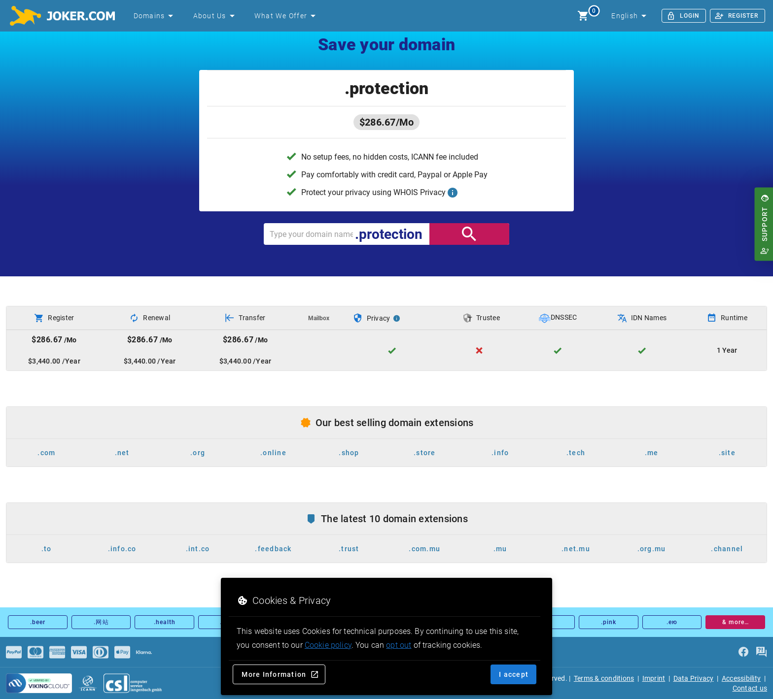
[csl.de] (133, 683)
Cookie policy (328, 645)
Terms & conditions (604, 678)
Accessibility (741, 678)
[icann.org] (88, 683)
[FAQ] (761, 652)
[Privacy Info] (397, 318)
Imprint (654, 678)
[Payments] (14, 652)
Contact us (750, 688)
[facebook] (743, 652)
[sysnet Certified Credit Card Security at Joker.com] (39, 683)
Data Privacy (693, 678)
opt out (398, 645)
